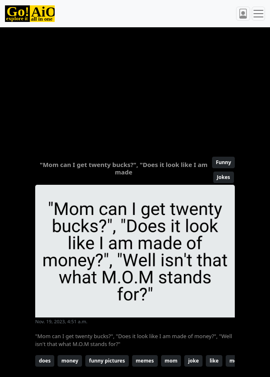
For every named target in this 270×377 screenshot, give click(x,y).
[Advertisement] (135, 88)
